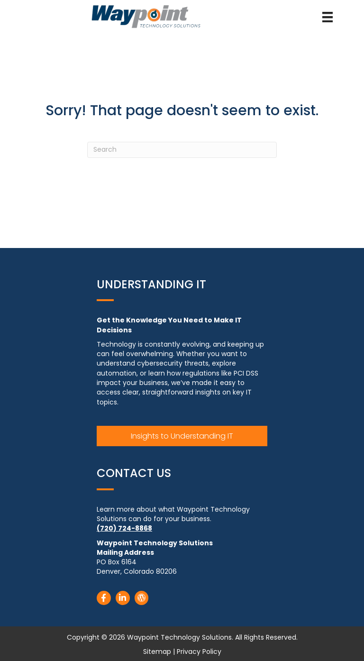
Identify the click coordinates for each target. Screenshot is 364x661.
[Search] (182, 150)
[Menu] (327, 17)
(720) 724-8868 (124, 528)
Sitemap (157, 651)
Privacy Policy (199, 651)
